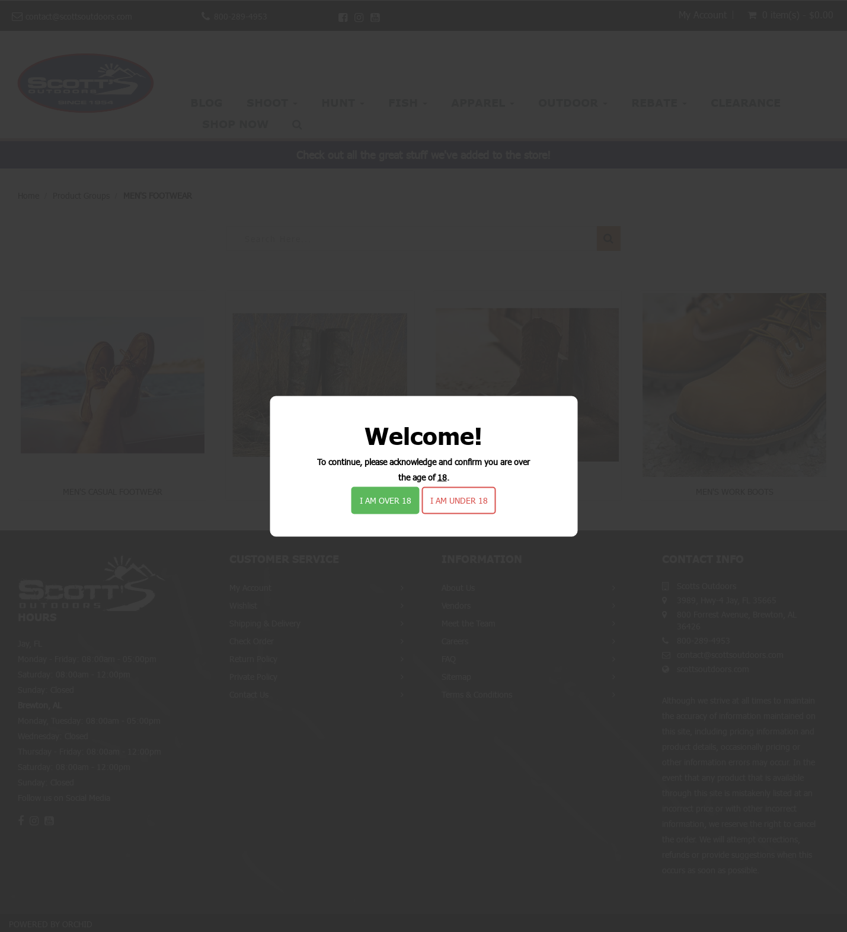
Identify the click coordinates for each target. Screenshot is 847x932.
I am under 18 (459, 500)
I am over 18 (385, 500)
